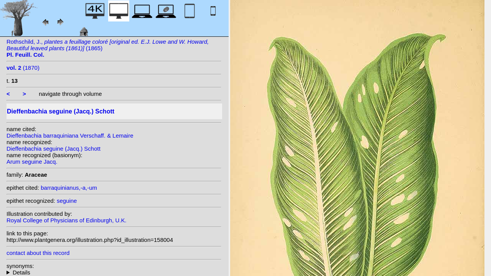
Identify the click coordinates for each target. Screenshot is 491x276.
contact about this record (38, 253)
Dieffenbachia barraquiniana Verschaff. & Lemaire (70, 135)
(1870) (23, 67)
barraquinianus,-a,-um (69, 187)
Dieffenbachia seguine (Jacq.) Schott (54, 148)
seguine (67, 200)
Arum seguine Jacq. (32, 161)
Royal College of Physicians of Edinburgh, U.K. (67, 220)
